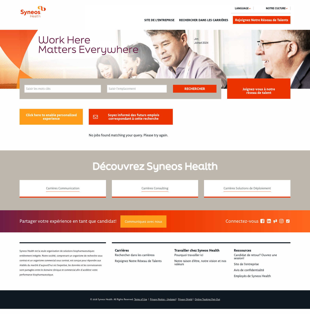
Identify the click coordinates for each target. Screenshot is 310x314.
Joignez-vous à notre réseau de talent (259, 91)
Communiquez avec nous (143, 221)
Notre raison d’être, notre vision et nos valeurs (200, 262)
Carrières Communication (62, 188)
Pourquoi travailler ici (188, 255)
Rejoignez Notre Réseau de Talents (261, 20)
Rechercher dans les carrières (203, 20)
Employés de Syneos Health (252, 276)
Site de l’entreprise (159, 20)
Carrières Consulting (155, 188)
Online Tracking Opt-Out (207, 299)
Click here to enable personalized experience (51, 117)
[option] (155, 59)
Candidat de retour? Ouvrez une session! (255, 257)
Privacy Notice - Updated (163, 299)
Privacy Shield (185, 299)
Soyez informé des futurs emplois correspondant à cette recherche (133, 117)
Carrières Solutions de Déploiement (247, 188)
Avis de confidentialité (249, 270)
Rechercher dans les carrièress (134, 255)
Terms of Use (140, 299)
